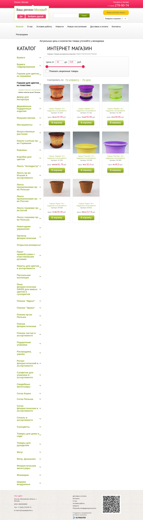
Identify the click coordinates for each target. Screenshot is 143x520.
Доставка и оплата (99, 26)
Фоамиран (23, 475)
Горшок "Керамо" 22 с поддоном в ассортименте (56, 157)
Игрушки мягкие (26, 118)
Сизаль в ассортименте (25, 418)
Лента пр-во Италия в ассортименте (25, 175)
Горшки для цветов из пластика (28, 84)
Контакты (116, 26)
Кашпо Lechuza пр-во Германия (27, 141)
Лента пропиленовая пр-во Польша (27, 187)
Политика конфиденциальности (84, 508)
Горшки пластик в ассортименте (30, 90)
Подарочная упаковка (24, 343)
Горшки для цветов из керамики (28, 74)
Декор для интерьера (23, 98)
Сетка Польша (25, 399)
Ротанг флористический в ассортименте (27, 363)
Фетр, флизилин (26, 459)
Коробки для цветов (24, 158)
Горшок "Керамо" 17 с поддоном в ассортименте (86, 110)
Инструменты (24, 124)
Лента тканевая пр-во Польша (28, 218)
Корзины (22, 150)
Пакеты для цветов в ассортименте (28, 267)
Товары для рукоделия (24, 444)
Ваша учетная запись (116, 12)
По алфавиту (72, 80)
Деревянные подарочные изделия (24, 108)
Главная (50, 54)
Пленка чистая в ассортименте (26, 334)
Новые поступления (77, 26)
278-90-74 (122, 5)
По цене (86, 80)
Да (21, 16)
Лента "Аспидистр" (28, 166)
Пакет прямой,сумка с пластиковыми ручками (26, 255)
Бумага (21, 57)
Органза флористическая (26, 236)
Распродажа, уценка (24, 352)
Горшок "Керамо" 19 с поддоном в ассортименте (115, 110)
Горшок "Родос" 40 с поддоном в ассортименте (86, 205)
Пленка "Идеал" (26, 301)
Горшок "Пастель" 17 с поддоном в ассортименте (86, 157)
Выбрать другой (35, 16)
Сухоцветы (23, 427)
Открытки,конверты (28, 245)
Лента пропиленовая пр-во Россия (27, 198)
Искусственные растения (26, 132)
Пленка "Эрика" (26, 307)
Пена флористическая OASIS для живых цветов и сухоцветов (27, 289)
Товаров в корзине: (114, 19)
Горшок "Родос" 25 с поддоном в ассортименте (56, 205)
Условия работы (44, 26)
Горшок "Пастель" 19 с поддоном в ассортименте (115, 157)
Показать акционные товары (63, 71)
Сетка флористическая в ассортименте (27, 408)
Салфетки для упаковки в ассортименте (25, 375)
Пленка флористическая (26, 325)
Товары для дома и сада (28, 434)
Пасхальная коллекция (24, 276)
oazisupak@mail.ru (26, 510)
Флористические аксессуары (26, 466)
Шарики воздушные (23, 483)
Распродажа (22, 34)
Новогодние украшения (24, 227)
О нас (30, 26)
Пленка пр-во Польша (24, 315)
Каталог (20, 26)
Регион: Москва (21, 2)
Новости (60, 26)
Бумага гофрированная (26, 65)
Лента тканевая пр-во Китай (28, 209)
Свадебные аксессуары (23, 385)
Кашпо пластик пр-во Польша (29, 92)
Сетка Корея (24, 393)
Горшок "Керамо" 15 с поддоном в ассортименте (56, 110)
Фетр (20, 452)
